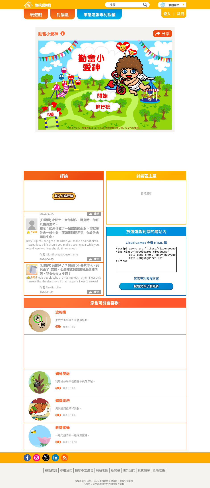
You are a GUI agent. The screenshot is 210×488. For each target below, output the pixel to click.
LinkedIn (56, 458)
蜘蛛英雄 (62, 373)
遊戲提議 (51, 470)
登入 (167, 13)
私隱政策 (158, 470)
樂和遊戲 (43, 5)
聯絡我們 (66, 470)
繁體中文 (174, 5)
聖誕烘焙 (62, 400)
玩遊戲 (36, 14)
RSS (65, 457)
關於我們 (129, 470)
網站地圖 (102, 470)
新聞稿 (115, 470)
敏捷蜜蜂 (62, 427)
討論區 (63, 14)
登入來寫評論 (63, 196)
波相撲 (60, 312)
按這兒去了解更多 (146, 286)
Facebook (28, 457)
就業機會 (144, 470)
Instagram (37, 457)
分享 (166, 33)
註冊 (180, 13)
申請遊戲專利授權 (99, 14)
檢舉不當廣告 (84, 470)
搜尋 (144, 5)
